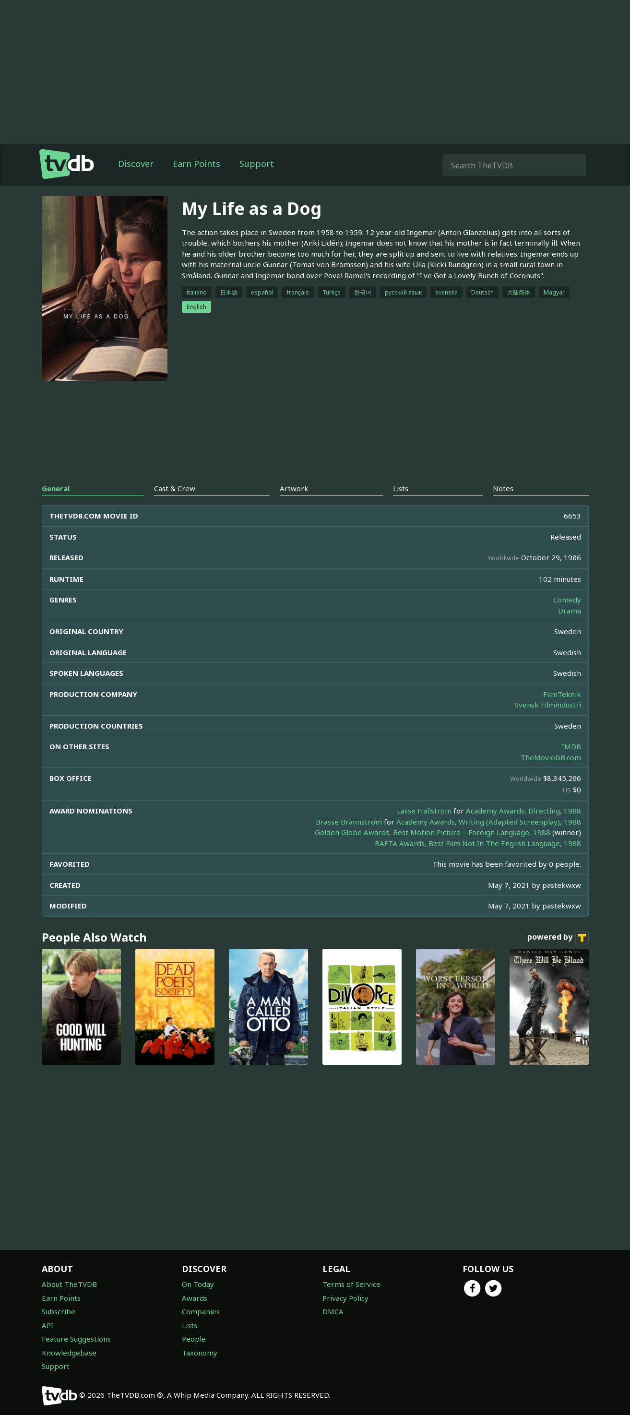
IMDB (571, 746)
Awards (194, 1298)
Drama (569, 610)
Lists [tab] (400, 488)
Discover (136, 163)
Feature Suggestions (76, 1339)
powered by (558, 937)
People (194, 1339)
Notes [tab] (503, 488)
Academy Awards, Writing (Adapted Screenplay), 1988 (488, 821)
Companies (201, 1311)
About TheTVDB (69, 1284)
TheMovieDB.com (551, 757)
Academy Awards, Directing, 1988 (523, 810)
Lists (189, 1325)
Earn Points (196, 163)
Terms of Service (351, 1284)
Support (256, 163)
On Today (198, 1284)
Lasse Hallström (424, 810)
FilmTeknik (562, 694)
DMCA (333, 1311)
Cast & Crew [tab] (174, 488)
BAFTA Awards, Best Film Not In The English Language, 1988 (478, 843)
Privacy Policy (345, 1298)
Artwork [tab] (294, 488)
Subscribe (58, 1311)
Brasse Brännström (349, 821)
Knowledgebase (69, 1352)
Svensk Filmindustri (548, 704)
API (47, 1325)
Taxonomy (199, 1352)
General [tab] (56, 488)
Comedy (567, 599)
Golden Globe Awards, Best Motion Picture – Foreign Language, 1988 (432, 832)
